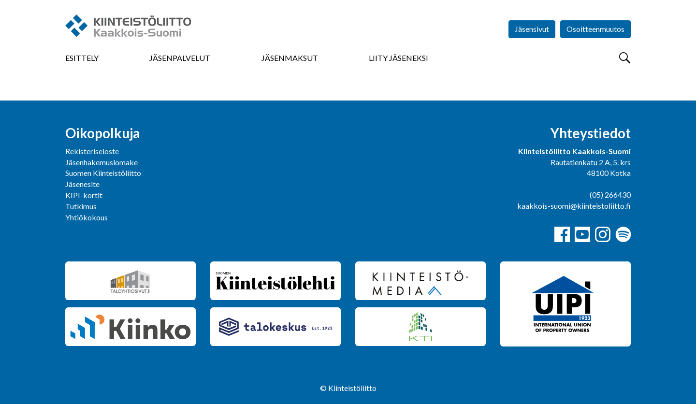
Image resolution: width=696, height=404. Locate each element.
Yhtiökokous (86, 217)
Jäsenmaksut (289, 57)
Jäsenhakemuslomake (101, 162)
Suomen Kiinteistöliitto (103, 172)
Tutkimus (81, 206)
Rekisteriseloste (92, 151)
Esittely (82, 57)
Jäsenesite (82, 183)
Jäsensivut (532, 28)
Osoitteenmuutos (595, 28)
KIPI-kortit (83, 195)
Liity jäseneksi (398, 57)
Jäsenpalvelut (179, 57)
